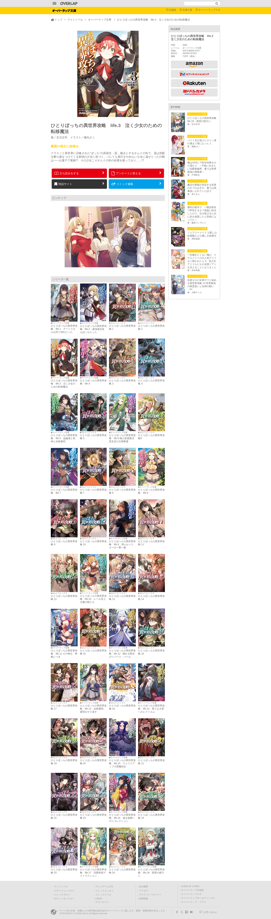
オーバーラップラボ (209, 9)
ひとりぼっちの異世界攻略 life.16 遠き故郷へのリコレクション (122, 817)
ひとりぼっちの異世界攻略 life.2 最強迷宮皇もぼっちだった (93, 329)
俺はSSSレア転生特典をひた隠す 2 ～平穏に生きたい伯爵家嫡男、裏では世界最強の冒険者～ (201, 167)
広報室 (172, 9)
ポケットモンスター (64, 898)
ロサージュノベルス (64, 890)
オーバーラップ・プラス (193, 902)
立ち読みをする (66, 173)
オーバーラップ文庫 (99, 19)
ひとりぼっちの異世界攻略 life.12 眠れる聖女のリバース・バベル (122, 653)
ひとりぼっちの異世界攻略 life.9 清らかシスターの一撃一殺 (122, 544)
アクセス (143, 890)
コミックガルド (62, 894)
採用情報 (143, 898)
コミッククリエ (103, 894)
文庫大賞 (187, 9)
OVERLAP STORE (190, 886)
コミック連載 (122, 184)
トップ (58, 19)
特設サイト (63, 184)
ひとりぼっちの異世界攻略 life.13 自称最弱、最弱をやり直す (93, 708)
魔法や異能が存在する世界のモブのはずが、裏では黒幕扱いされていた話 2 (201, 187)
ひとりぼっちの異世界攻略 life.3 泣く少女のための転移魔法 (64, 383)
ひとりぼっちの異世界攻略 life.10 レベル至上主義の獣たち (93, 598)
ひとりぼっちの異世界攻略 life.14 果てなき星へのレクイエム (151, 708)
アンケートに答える (126, 173)
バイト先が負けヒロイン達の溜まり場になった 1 (201, 142)
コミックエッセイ (104, 890)
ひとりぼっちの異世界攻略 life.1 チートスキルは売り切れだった (64, 328)
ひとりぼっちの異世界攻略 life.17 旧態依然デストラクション (93, 872)
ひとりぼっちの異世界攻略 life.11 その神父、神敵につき (64, 653)
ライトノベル (75, 19)
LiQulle (98, 898)
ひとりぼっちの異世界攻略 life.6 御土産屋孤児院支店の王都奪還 (122, 438)
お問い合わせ (210, 912)
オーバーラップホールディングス (198, 898)
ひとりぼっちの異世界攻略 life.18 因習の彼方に (151, 872)
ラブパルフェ (102, 902)
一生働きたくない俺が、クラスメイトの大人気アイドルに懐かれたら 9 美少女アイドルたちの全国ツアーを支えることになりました (201, 261)
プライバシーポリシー (150, 894)
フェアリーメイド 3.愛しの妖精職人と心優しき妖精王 (202, 234)
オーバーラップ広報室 (192, 890)
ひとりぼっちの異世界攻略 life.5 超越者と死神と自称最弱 (64, 438)
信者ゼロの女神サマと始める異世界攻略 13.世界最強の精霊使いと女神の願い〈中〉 (201, 285)
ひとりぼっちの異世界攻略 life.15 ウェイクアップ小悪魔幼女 (122, 763)
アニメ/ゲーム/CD (104, 886)
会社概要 (143, 886)
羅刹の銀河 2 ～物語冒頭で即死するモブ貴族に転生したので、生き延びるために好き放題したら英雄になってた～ (201, 213)
